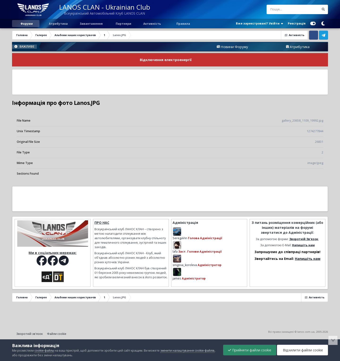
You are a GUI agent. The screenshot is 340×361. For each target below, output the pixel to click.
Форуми (27, 23)
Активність (152, 23)
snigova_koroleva (185, 265)
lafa (175, 252)
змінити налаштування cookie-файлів (187, 351)
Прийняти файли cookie (249, 350)
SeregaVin (180, 238)
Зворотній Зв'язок (303, 239)
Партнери (123, 23)
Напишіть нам (303, 245)
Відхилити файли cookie (302, 350)
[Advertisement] (170, 82)
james (177, 278)
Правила (183, 23)
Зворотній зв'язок (29, 334)
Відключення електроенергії (166, 59)
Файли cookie (56, 334)
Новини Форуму (243, 46)
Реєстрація (297, 23)
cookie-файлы (44, 351)
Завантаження (91, 23)
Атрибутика (58, 23)
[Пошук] (284, 9)
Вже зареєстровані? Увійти (259, 23)
